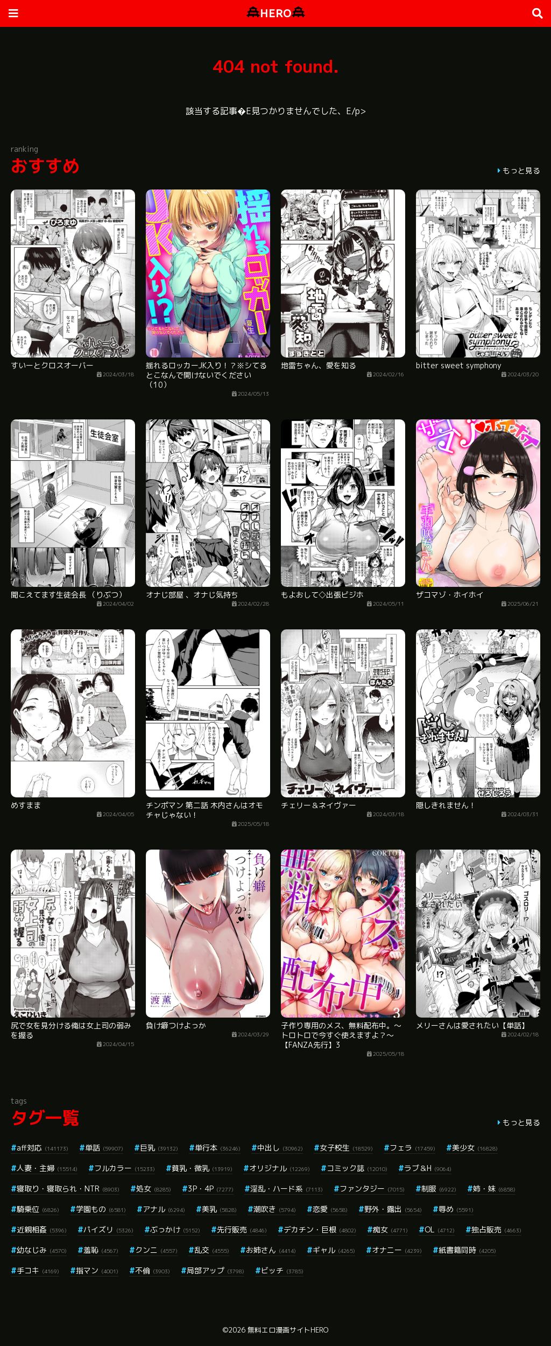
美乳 (219, 1209)
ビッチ (282, 1270)
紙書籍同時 (467, 1250)
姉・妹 (494, 1188)
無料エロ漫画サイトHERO (288, 1330)
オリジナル (279, 1168)
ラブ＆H (427, 1168)
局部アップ (215, 1270)
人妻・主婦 (47, 1168)
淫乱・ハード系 (286, 1188)
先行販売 (242, 1229)
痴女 (390, 1229)
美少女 (475, 1147)
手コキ (38, 1270)
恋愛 (330, 1209)
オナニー (397, 1250)
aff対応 (42, 1147)
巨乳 (159, 1147)
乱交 (211, 1250)
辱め (456, 1209)
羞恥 (100, 1250)
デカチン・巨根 (320, 1229)
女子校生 (346, 1147)
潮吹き (274, 1209)
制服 (438, 1188)
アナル (164, 1209)
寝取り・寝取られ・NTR (68, 1188)
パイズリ (108, 1229)
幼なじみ (42, 1250)
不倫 (152, 1270)
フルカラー (124, 1168)
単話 (104, 1147)
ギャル (334, 1250)
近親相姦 (42, 1229)
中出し (280, 1147)
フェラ (412, 1147)
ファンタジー (372, 1188)
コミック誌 (357, 1168)
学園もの (101, 1209)
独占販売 (496, 1229)
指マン (97, 1270)
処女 (153, 1188)
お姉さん (271, 1250)
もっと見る (521, 170)
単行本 (218, 1147)
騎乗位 (38, 1209)
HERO (275, 13)
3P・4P (211, 1188)
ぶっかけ (175, 1229)
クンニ (156, 1250)
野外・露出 (393, 1209)
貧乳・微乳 (202, 1168)
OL (440, 1229)
